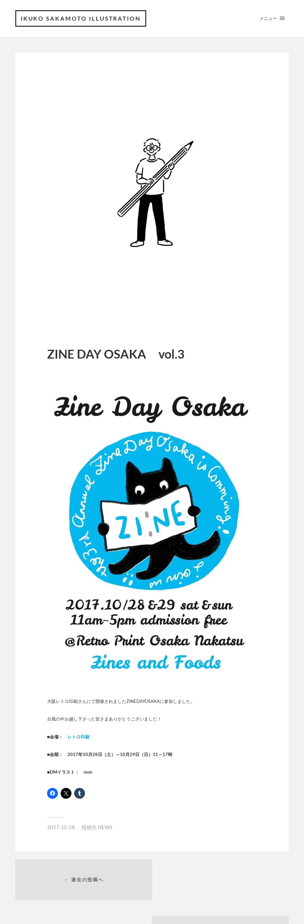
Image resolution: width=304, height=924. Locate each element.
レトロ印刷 (78, 736)
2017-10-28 (61, 827)
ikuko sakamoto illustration (81, 18)
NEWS (105, 827)
